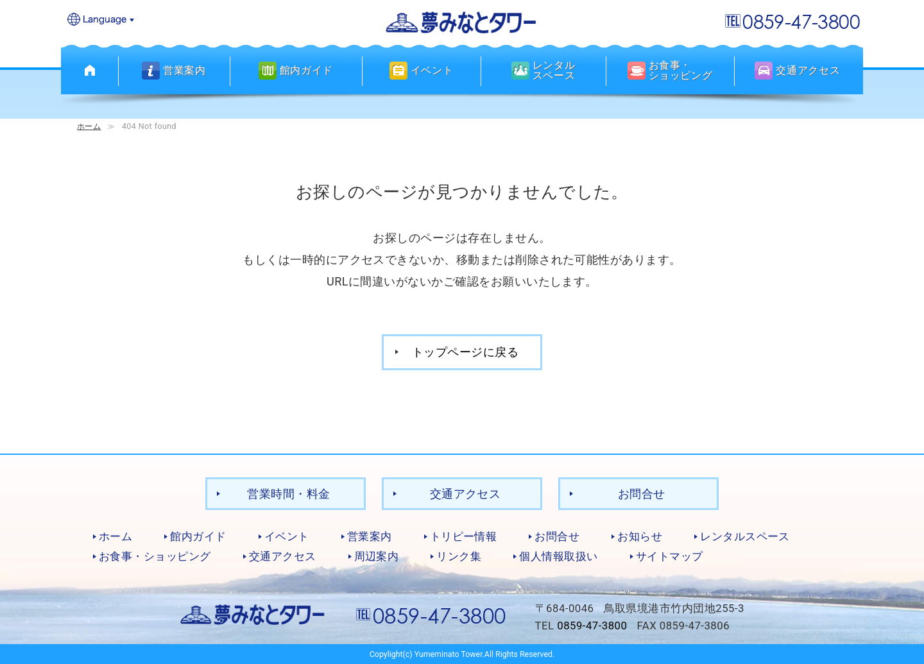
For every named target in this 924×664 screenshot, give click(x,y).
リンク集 (458, 555)
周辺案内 (376, 555)
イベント (286, 535)
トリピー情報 (463, 535)
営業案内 (369, 535)
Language (101, 20)
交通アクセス (465, 493)
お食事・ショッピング (155, 555)
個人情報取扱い (558, 555)
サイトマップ (669, 555)
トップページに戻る (465, 351)
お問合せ (641, 493)
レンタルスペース (745, 535)
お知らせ (639, 535)
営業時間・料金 (288, 493)
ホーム (89, 126)
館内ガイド (198, 535)
